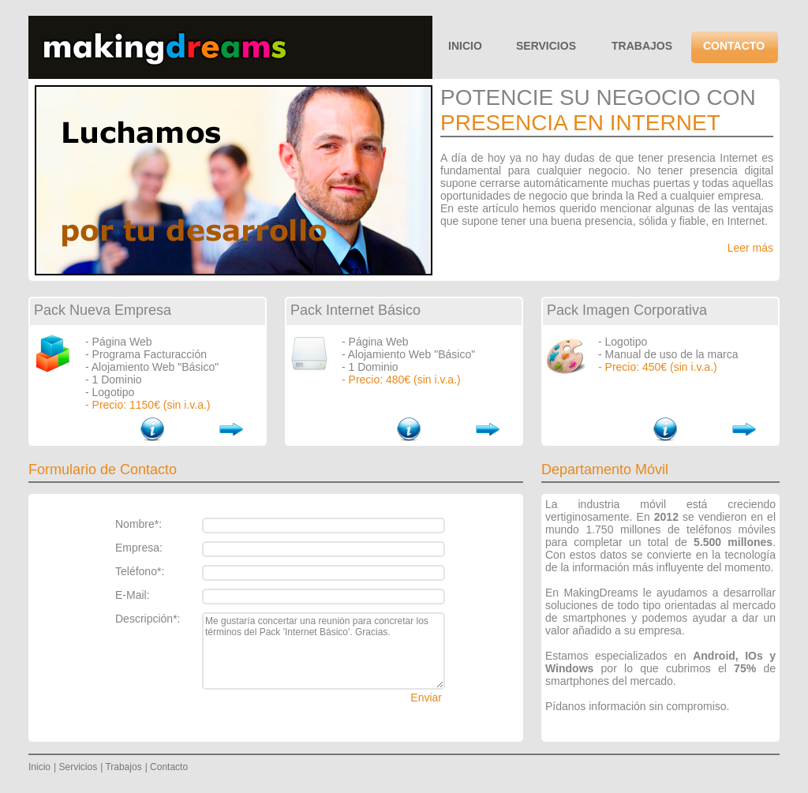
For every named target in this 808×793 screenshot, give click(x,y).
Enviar (426, 697)
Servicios (77, 766)
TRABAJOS (642, 45)
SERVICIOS (546, 45)
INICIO (465, 45)
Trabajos (123, 766)
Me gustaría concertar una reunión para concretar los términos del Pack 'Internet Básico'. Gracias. (323, 651)
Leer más (750, 247)
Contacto (169, 766)
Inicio (39, 766)
